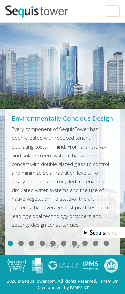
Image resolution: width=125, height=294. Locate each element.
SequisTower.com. (39, 281)
